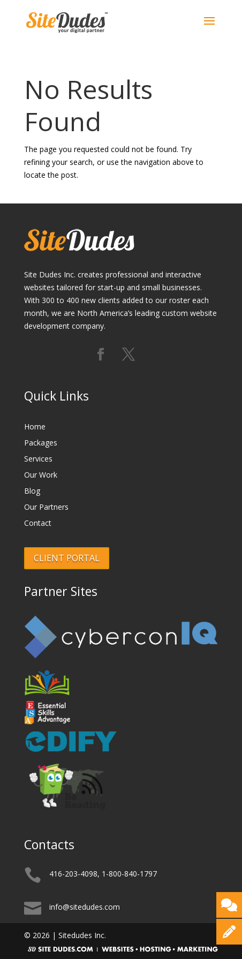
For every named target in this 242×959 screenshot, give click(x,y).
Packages (40, 443)
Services (38, 459)
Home (35, 427)
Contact (37, 523)
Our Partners (46, 507)
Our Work (40, 475)
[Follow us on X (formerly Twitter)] (128, 354)
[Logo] (67, 21)
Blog (32, 491)
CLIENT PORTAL (67, 558)
